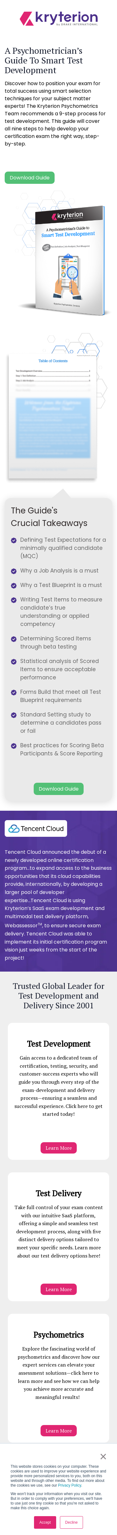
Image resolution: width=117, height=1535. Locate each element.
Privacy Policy (69, 1485)
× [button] (103, 1456)
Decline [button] (71, 1522)
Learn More (59, 1147)
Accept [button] (45, 1522)
